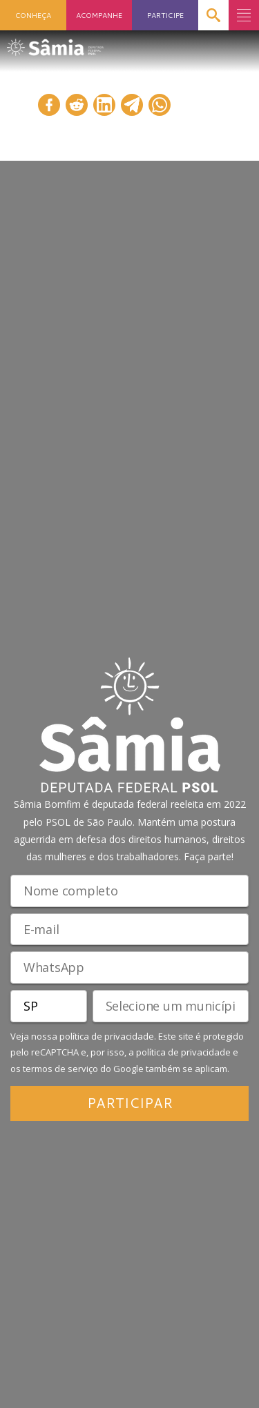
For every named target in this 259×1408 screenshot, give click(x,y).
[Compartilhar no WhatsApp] (159, 105)
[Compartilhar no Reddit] (77, 105)
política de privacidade (106, 1036)
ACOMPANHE (99, 15)
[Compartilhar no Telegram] (132, 105)
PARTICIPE (165, 15)
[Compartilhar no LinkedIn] (104, 105)
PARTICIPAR (130, 1103)
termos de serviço (60, 1068)
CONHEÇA (33, 15)
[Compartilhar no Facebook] (49, 105)
